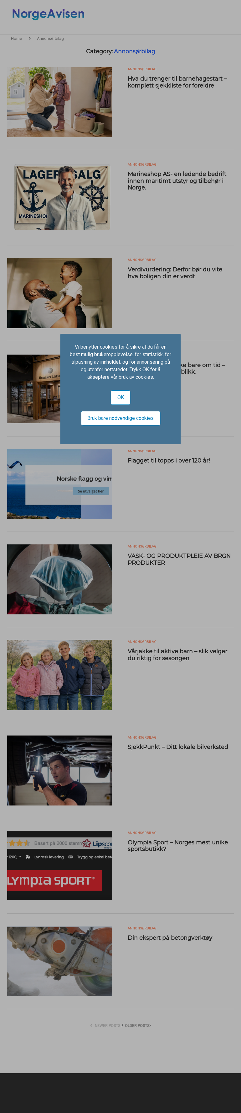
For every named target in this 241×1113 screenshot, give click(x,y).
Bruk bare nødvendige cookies (120, 418)
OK (120, 397)
